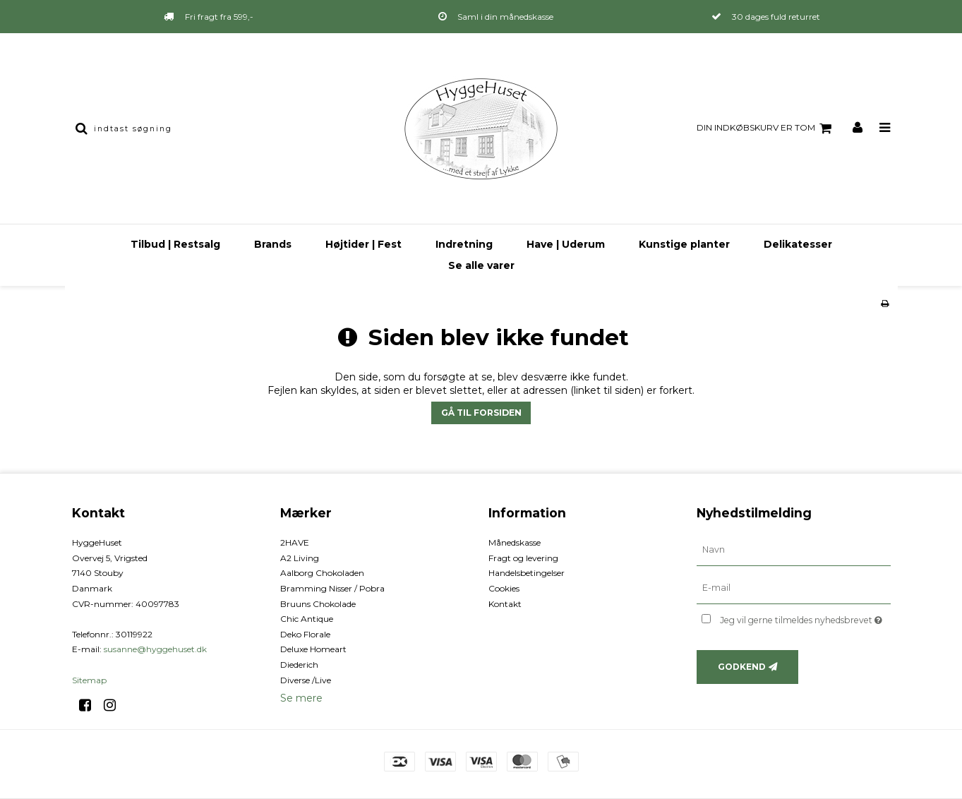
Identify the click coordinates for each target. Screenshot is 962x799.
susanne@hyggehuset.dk (155, 649)
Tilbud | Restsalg (175, 244)
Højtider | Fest (363, 244)
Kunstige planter (684, 244)
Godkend (742, 666)
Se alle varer (481, 265)
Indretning (464, 244)
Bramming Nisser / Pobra (332, 588)
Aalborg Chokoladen (322, 572)
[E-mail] (794, 588)
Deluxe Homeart (313, 649)
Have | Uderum (566, 244)
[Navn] (794, 549)
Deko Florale (305, 634)
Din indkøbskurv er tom (766, 128)
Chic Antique (306, 618)
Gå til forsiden (481, 412)
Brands (272, 244)
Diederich (299, 664)
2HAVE (294, 542)
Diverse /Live (305, 680)
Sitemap (89, 680)
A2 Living (299, 558)
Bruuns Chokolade (318, 604)
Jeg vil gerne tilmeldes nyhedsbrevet (805, 617)
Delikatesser (798, 244)
